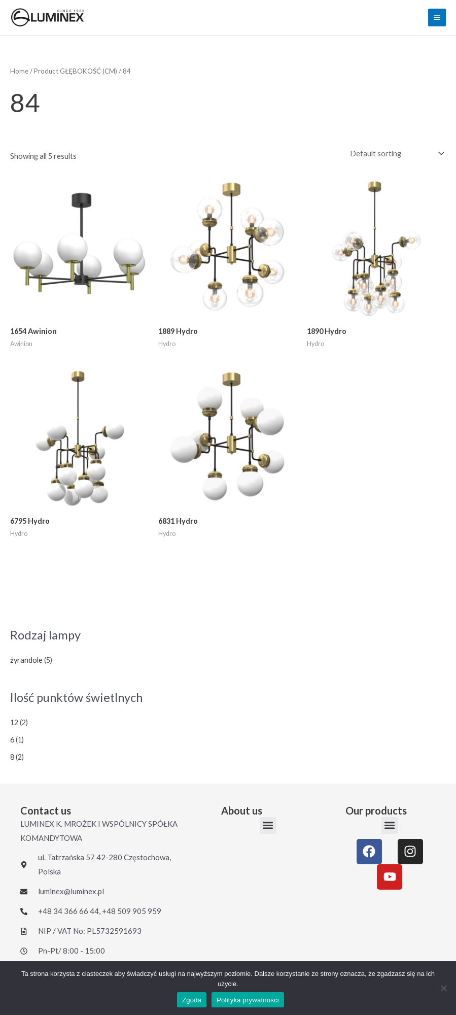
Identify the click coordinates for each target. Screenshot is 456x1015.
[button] (268, 825)
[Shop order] (395, 154)
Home (19, 71)
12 (14, 722)
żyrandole (26, 660)
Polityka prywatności (248, 1000)
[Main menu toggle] (437, 17)
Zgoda (191, 1000)
